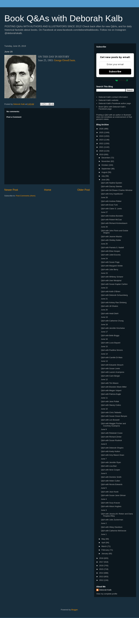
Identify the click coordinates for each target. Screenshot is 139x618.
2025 (101, 132)
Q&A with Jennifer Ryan (111, 462)
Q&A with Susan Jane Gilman (113, 495)
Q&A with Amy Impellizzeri (112, 194)
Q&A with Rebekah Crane (111, 433)
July (103, 176)
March (104, 546)
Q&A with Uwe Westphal (111, 280)
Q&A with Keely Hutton (110, 451)
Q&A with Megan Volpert (111, 390)
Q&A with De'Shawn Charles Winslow (116, 190)
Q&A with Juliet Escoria (110, 255)
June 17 (104, 332)
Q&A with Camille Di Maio (111, 357)
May (103, 539)
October (105, 165)
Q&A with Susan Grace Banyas (114, 416)
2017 (101, 562)
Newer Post (11, 189)
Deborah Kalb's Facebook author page (115, 103)
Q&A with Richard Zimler (111, 437)
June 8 (104, 444)
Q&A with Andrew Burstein (112, 216)
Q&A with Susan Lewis (110, 368)
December (106, 158)
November (106, 161)
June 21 (104, 299)
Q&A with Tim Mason (109, 383)
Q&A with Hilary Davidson (111, 527)
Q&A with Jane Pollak (110, 401)
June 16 (104, 339)
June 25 (104, 244)
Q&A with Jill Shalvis (109, 306)
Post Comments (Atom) (25, 196)
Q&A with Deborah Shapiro (112, 448)
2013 (101, 576)
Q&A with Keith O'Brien (110, 291)
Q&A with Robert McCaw (111, 219)
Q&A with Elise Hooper (110, 251)
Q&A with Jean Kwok (109, 492)
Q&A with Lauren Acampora (112, 372)
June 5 (104, 488)
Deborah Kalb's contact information (113, 97)
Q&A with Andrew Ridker (111, 201)
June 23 (104, 273)
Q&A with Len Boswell (110, 420)
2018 (101, 558)
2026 (101, 129)
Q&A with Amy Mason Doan (112, 455)
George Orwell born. (65, 60)
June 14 (104, 354)
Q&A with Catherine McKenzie (113, 531)
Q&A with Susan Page (110, 262)
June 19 (104, 317)
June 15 (104, 346)
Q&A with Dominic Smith (111, 477)
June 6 (104, 473)
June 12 (104, 379)
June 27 (104, 212)
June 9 (104, 429)
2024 (101, 136)
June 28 (104, 197)
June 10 (104, 409)
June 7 (104, 459)
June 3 (104, 510)
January (105, 553)
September (106, 169)
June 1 (104, 534)
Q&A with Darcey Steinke (111, 186)
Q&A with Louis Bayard (110, 343)
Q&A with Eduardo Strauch (112, 365)
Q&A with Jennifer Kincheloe (113, 328)
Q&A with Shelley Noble (111, 240)
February (105, 550)
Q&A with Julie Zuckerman (112, 520)
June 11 (104, 398)
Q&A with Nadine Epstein (111, 183)
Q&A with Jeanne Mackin (111, 236)
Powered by (115, 80)
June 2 (104, 523)
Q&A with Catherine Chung (112, 321)
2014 (101, 573)
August (104, 172)
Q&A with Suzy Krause (110, 503)
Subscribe (115, 71)
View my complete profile (106, 594)
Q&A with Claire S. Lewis (111, 208)
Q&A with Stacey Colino (111, 405)
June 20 (104, 310)
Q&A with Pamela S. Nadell (112, 247)
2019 (101, 154)
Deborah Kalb (105, 590)
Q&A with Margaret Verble (112, 266)
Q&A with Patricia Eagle (111, 394)
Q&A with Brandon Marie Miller (114, 387)
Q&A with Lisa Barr (109, 466)
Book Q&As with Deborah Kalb (63, 18)
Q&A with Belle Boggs (110, 335)
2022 (101, 143)
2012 (101, 580)
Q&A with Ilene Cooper (110, 470)
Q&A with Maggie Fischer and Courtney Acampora (113, 424)
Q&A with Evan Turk (109, 205)
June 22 (104, 288)
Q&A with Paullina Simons (112, 350)
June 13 (104, 361)
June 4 (104, 499)
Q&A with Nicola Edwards (111, 484)
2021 (101, 147)
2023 (101, 140)
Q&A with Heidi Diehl (109, 313)
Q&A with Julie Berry (109, 269)
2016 (101, 565)
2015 (101, 569)
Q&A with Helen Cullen (110, 481)
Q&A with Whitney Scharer (112, 277)
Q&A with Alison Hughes (111, 506)
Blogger (74, 610)
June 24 (104, 258)
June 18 (104, 324)
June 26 (104, 227)
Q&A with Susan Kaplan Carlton (114, 284)
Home (47, 189)
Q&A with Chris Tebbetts (111, 412)
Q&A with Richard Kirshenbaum (114, 223)
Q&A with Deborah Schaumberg (114, 295)
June (103, 180)
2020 (101, 151)
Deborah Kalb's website (108, 100)
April (103, 542)
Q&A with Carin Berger (110, 376)
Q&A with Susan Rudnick (111, 440)
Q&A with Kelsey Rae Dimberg (113, 302)
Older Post (83, 189)
